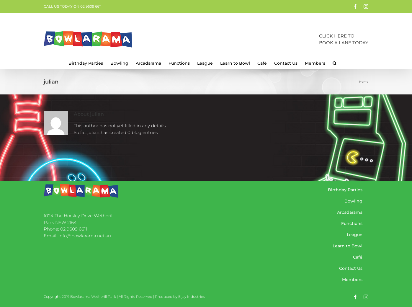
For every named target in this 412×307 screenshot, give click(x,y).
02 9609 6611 (73, 229)
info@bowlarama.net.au (84, 236)
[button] (334, 62)
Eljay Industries (191, 296)
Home (363, 82)
